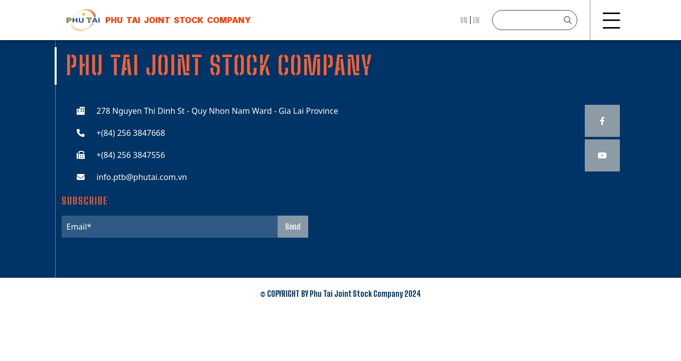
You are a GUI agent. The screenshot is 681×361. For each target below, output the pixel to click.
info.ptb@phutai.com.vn (142, 177)
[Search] (534, 20)
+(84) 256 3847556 (131, 154)
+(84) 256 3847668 (131, 132)
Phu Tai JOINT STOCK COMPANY (178, 20)
